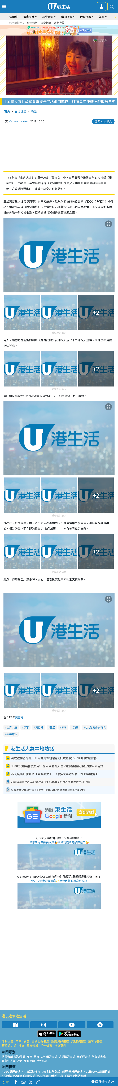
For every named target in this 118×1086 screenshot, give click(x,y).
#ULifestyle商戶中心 (50, 1076)
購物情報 (66, 17)
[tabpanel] (59, 30)
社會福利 (60, 1045)
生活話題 (20, 111)
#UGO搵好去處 (11, 1071)
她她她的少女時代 (95, 727)
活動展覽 (8, 1041)
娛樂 (101, 17)
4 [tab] (63, 34)
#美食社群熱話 (51, 1071)
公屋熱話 (32, 22)
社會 (21, 1045)
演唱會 (13, 17)
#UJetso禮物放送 (24, 1076)
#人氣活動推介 (31, 1071)
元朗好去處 (78, 1041)
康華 (26, 727)
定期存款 (59, 22)
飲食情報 (85, 17)
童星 (52, 727)
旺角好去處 (9, 1045)
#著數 (68, 1076)
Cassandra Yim (18, 121)
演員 (75, 727)
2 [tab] (56, 34)
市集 (18, 1041)
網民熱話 (7, 1056)
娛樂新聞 (46, 22)
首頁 (7, 111)
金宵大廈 (12, 727)
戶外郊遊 (46, 1045)
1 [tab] (53, 34)
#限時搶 (7, 1076)
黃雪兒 (19, 717)
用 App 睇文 (105, 121)
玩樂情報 (47, 17)
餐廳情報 (32, 1045)
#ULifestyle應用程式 (97, 1071)
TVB (64, 727)
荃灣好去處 (95, 1041)
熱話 (34, 111)
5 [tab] (67, 34)
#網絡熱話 (79, 1076)
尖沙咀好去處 (40, 1041)
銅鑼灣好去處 (60, 1041)
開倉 (26, 1041)
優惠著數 (28, 17)
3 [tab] (60, 34)
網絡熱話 (12, 734)
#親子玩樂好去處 (71, 1071)
